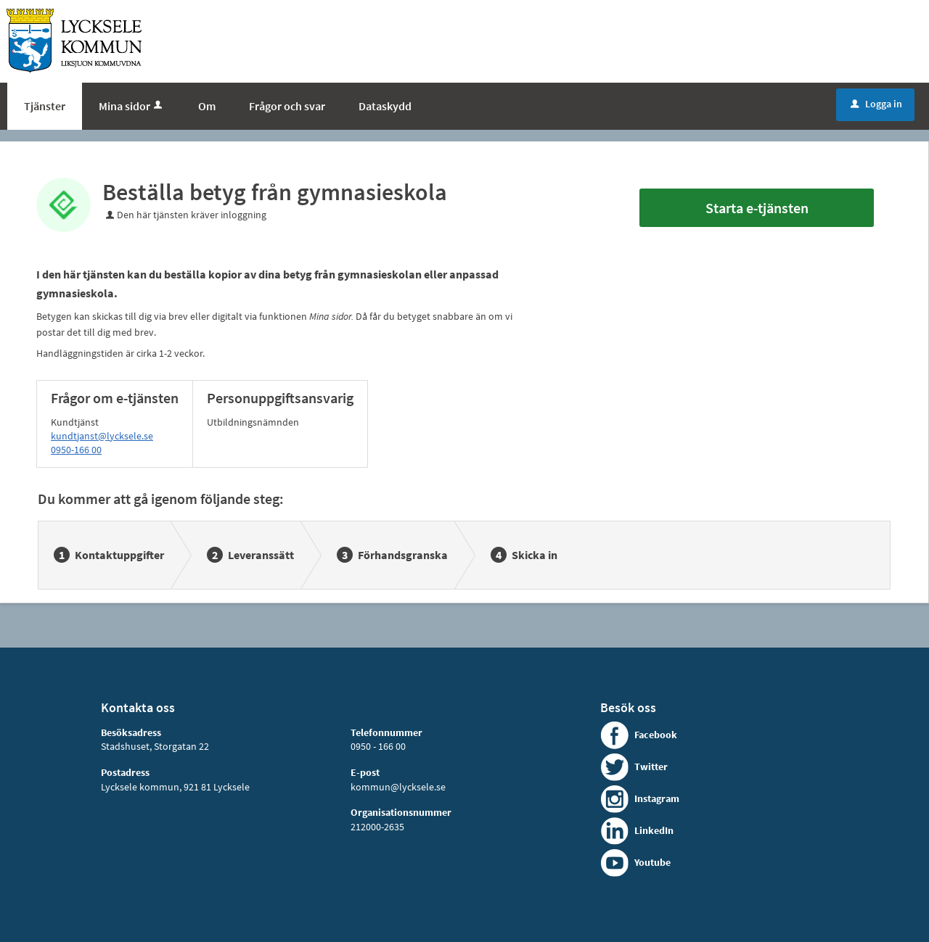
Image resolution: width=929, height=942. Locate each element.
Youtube (652, 862)
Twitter (651, 766)
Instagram (656, 798)
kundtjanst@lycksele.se (102, 435)
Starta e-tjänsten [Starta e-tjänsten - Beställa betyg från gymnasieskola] (757, 208)
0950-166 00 (76, 449)
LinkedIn (654, 830)
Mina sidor (132, 106)
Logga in (876, 103)
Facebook (655, 734)
